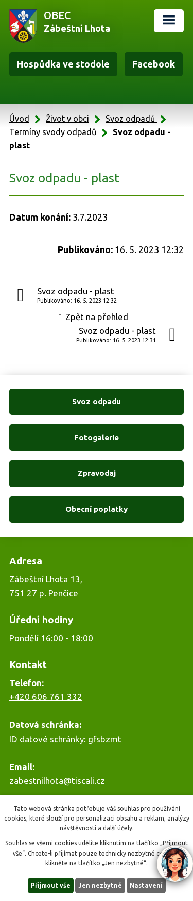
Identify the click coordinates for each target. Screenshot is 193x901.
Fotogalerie (96, 437)
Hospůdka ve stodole (63, 64)
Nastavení (146, 885)
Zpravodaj (97, 473)
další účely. (118, 828)
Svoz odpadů (131, 118)
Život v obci (67, 118)
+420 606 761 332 (45, 697)
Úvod (19, 118)
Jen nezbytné (100, 885)
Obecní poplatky (96, 509)
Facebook (153, 64)
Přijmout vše (51, 885)
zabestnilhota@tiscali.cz (57, 781)
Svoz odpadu (96, 401)
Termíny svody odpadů (52, 132)
